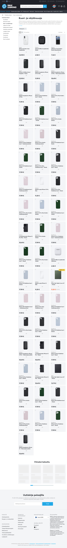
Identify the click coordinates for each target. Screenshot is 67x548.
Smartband (5, 37)
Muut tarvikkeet (6, 39)
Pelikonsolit (26, 11)
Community (51, 1)
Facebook (36, 525)
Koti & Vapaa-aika (48, 11)
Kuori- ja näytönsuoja (17, 15)
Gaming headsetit (22, 526)
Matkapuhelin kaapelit (7, 27)
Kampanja (2, 11)
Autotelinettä (6, 33)
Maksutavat (5, 530)
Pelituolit (32, 11)
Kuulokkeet (5, 19)
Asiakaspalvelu (61, 1)
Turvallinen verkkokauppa (8, 534)
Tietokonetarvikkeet (15, 11)
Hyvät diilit (56, 11)
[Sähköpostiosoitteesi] (27, 504)
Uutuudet (8, 11)
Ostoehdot (53, 543)
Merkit (61, 11)
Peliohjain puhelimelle (7, 29)
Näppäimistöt (21, 520)
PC (21, 11)
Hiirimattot (20, 528)
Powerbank (5, 35)
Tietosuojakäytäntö (6, 532)
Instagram (36, 529)
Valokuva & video (6, 25)
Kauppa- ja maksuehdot (8, 519)
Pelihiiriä (20, 518)
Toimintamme (32, 543)
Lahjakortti (43, 1)
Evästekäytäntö (5, 526)
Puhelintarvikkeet (39, 11)
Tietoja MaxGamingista (7, 528)
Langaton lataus (6, 31)
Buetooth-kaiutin (6, 21)
